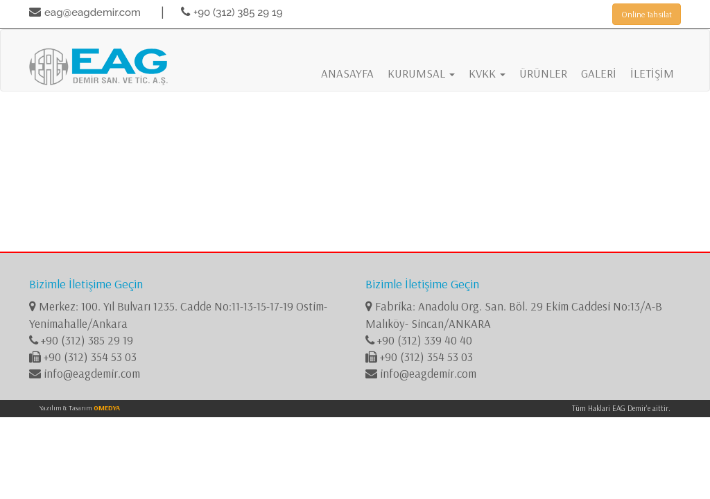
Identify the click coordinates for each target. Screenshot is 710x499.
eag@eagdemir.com (92, 12)
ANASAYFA (347, 73)
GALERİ (598, 73)
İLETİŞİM (652, 73)
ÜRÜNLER (543, 73)
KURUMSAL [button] (421, 73)
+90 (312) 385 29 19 (238, 12)
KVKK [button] (487, 73)
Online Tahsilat (646, 14)
